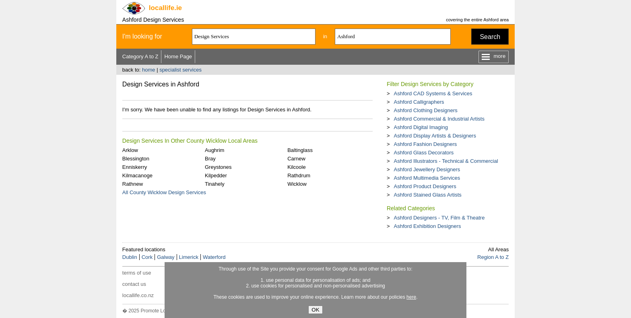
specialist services (180, 70)
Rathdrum (298, 175)
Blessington (135, 159)
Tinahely (215, 184)
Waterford (214, 257)
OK (315, 310)
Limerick (188, 257)
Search (490, 36)
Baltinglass (300, 150)
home (148, 70)
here (411, 297)
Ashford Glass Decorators (424, 153)
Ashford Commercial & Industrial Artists (439, 119)
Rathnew (132, 184)
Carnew (296, 159)
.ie (165, 8)
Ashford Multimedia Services (427, 178)
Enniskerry (134, 167)
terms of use (136, 273)
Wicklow (297, 184)
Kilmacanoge (137, 175)
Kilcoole (296, 167)
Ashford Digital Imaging (420, 127)
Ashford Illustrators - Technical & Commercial (446, 161)
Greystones (218, 167)
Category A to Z (140, 56)
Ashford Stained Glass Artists (427, 195)
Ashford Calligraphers (419, 102)
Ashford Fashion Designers (425, 144)
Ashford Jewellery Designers (427, 169)
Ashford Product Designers (425, 186)
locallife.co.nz (138, 295)
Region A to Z (493, 257)
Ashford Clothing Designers (425, 110)
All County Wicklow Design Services (164, 192)
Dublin (129, 257)
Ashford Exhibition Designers (427, 226)
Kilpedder (216, 175)
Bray (210, 159)
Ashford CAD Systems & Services (433, 93)
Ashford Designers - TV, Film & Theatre (439, 218)
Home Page (178, 56)
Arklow (130, 150)
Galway (165, 257)
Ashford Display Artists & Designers (435, 136)
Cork (147, 257)
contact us (134, 284)
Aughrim (214, 150)
